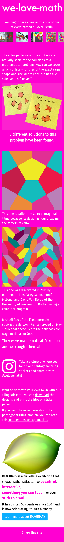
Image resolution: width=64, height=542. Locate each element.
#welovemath (11, 376)
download (42, 395)
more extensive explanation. (28, 420)
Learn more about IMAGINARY (25, 517)
